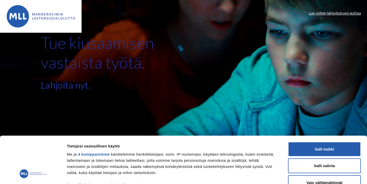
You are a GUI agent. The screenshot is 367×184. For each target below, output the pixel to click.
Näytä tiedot (272, 174)
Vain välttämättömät (324, 139)
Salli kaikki (324, 106)
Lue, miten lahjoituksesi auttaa (335, 12)
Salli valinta (324, 122)
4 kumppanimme (94, 111)
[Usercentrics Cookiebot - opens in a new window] (33, 174)
